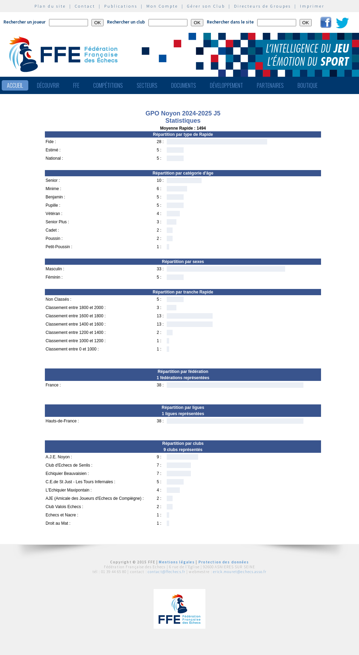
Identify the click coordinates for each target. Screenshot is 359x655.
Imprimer (312, 6)
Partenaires (270, 85)
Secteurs (147, 85)
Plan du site (50, 6)
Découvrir (48, 85)
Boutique (308, 85)
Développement (226, 85)
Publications (120, 6)
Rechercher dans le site (230, 22)
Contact (85, 6)
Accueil (15, 85)
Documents (183, 85)
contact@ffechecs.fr (166, 571)
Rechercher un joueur (24, 22)
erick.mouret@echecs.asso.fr (239, 571)
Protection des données (223, 562)
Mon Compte (162, 6)
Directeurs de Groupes (262, 6)
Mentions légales (177, 562)
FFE (76, 85)
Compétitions (108, 85)
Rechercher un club (126, 22)
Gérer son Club (206, 6)
